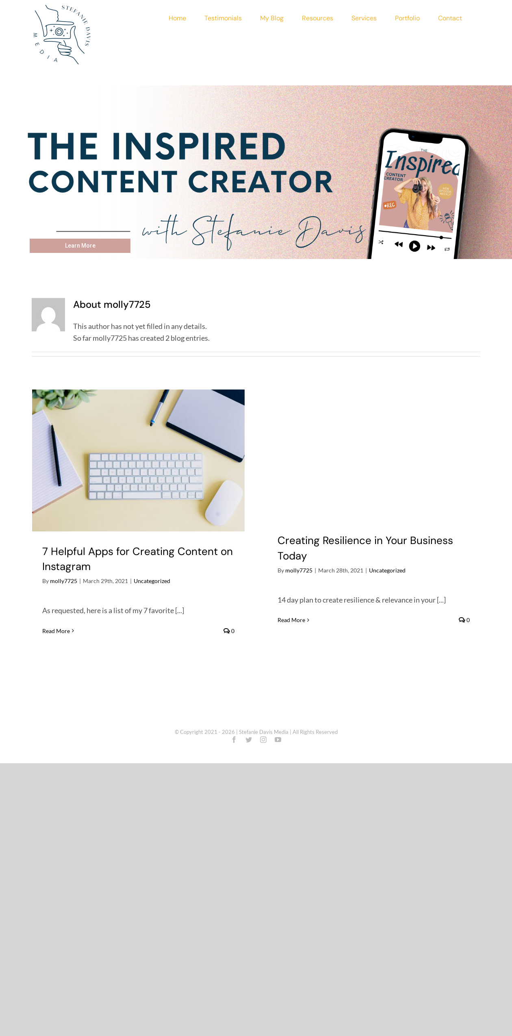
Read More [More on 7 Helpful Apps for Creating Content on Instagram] (56, 630)
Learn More (80, 245)
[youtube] (278, 739)
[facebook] (234, 739)
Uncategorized (152, 580)
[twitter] (248, 739)
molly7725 (63, 580)
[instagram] (263, 739)
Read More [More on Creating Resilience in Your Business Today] (291, 619)
